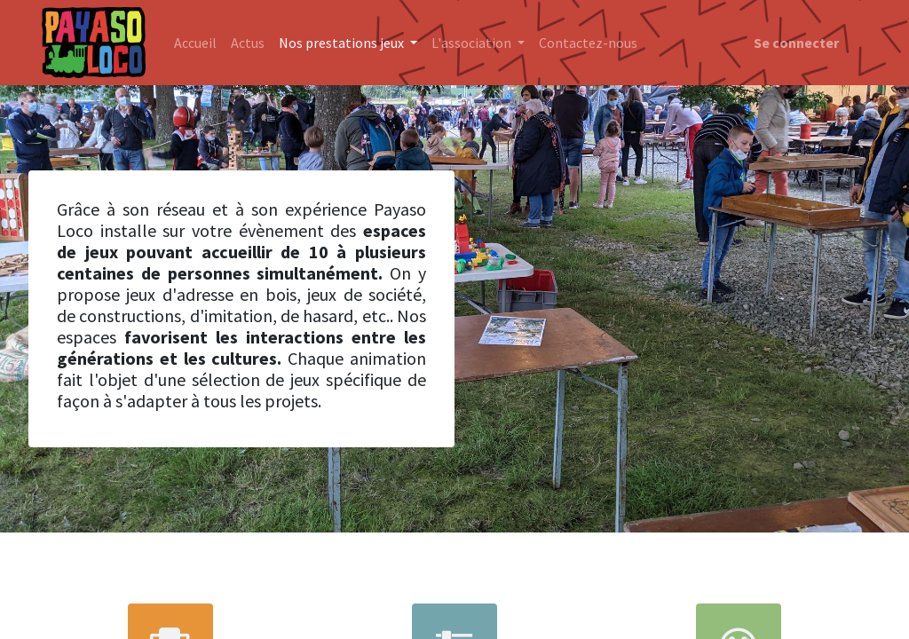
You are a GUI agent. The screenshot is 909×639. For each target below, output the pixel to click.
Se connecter (796, 42)
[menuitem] (195, 42)
